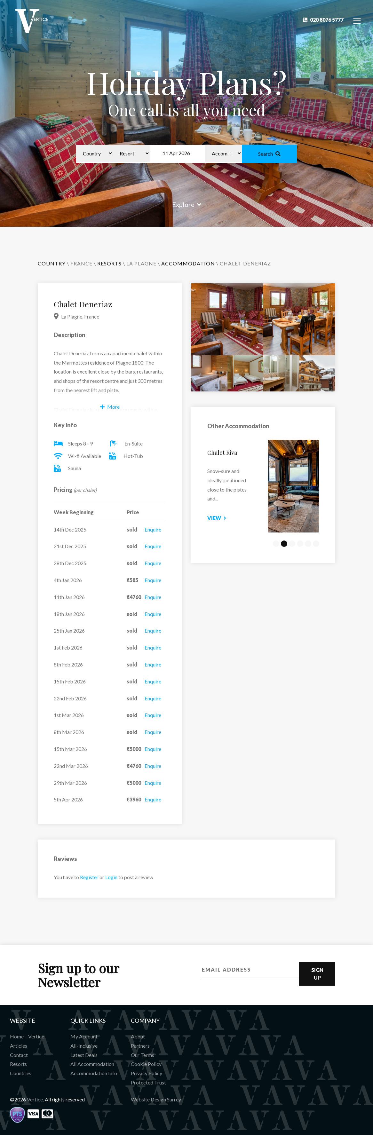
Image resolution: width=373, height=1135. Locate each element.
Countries (20, 1073)
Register (89, 877)
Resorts (18, 1064)
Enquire (153, 529)
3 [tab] (292, 543)
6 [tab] (316, 543)
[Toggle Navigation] (357, 20)
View (237, 518)
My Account (84, 1036)
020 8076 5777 (323, 20)
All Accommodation (92, 1064)
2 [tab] (284, 543)
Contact (19, 1055)
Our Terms (142, 1055)
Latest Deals (84, 1055)
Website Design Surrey (156, 1099)
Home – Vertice (27, 1036)
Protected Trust (148, 1082)
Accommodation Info (93, 1073)
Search (269, 154)
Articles (18, 1046)
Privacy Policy (146, 1073)
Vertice (35, 1099)
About (138, 1036)
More (110, 407)
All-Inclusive (84, 1046)
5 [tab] (308, 543)
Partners (140, 1046)
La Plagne (141, 263)
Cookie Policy (146, 1064)
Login (111, 877)
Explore (186, 204)
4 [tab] (300, 543)
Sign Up (317, 974)
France (81, 263)
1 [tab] (276, 543)
